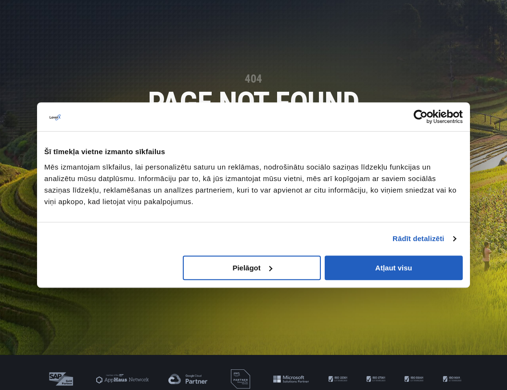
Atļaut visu (393, 268)
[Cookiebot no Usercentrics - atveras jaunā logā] (421, 117)
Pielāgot (252, 268)
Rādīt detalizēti (418, 238)
